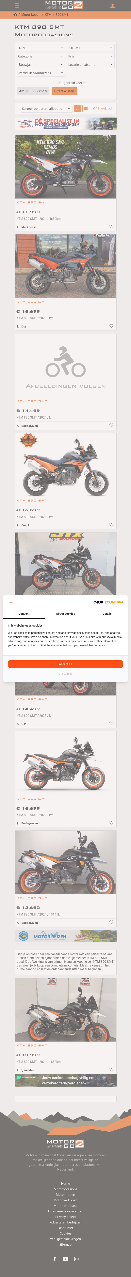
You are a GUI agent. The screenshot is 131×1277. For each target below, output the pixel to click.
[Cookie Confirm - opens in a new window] (108, 602)
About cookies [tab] (65, 613)
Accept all (65, 664)
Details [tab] (107, 613)
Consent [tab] (23, 613)
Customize (65, 673)
